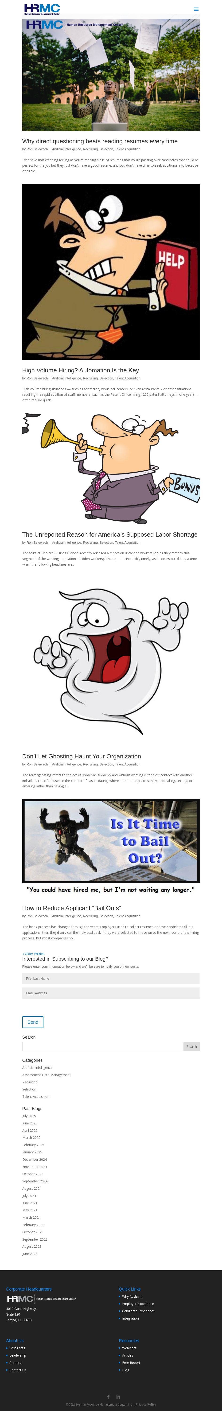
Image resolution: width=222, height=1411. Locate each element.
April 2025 (29, 1130)
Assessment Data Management (46, 1075)
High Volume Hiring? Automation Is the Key (80, 370)
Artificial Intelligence (66, 149)
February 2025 (33, 1145)
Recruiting (90, 149)
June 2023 (29, 1253)
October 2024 (32, 1174)
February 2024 (33, 1224)
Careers (15, 1362)
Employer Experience (138, 1303)
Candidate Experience (138, 1311)
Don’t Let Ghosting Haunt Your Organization (81, 756)
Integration (130, 1318)
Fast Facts (17, 1348)
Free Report (131, 1362)
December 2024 (34, 1159)
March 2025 (31, 1137)
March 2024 (31, 1217)
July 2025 (29, 1116)
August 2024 (31, 1188)
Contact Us (17, 1370)
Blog (125, 1370)
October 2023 (32, 1232)
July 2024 (29, 1195)
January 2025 (32, 1152)
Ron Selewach (37, 149)
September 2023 (34, 1239)
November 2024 (34, 1166)
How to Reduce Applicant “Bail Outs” (71, 908)
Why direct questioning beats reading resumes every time (100, 141)
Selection (106, 149)
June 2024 (29, 1203)
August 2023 (31, 1246)
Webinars (129, 1348)
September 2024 (34, 1181)
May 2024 (29, 1210)
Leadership (17, 1355)
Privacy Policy (146, 1405)
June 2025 (29, 1123)
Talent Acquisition (127, 149)
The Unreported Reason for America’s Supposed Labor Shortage (110, 534)
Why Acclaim (131, 1296)
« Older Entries (33, 953)
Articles (127, 1355)
